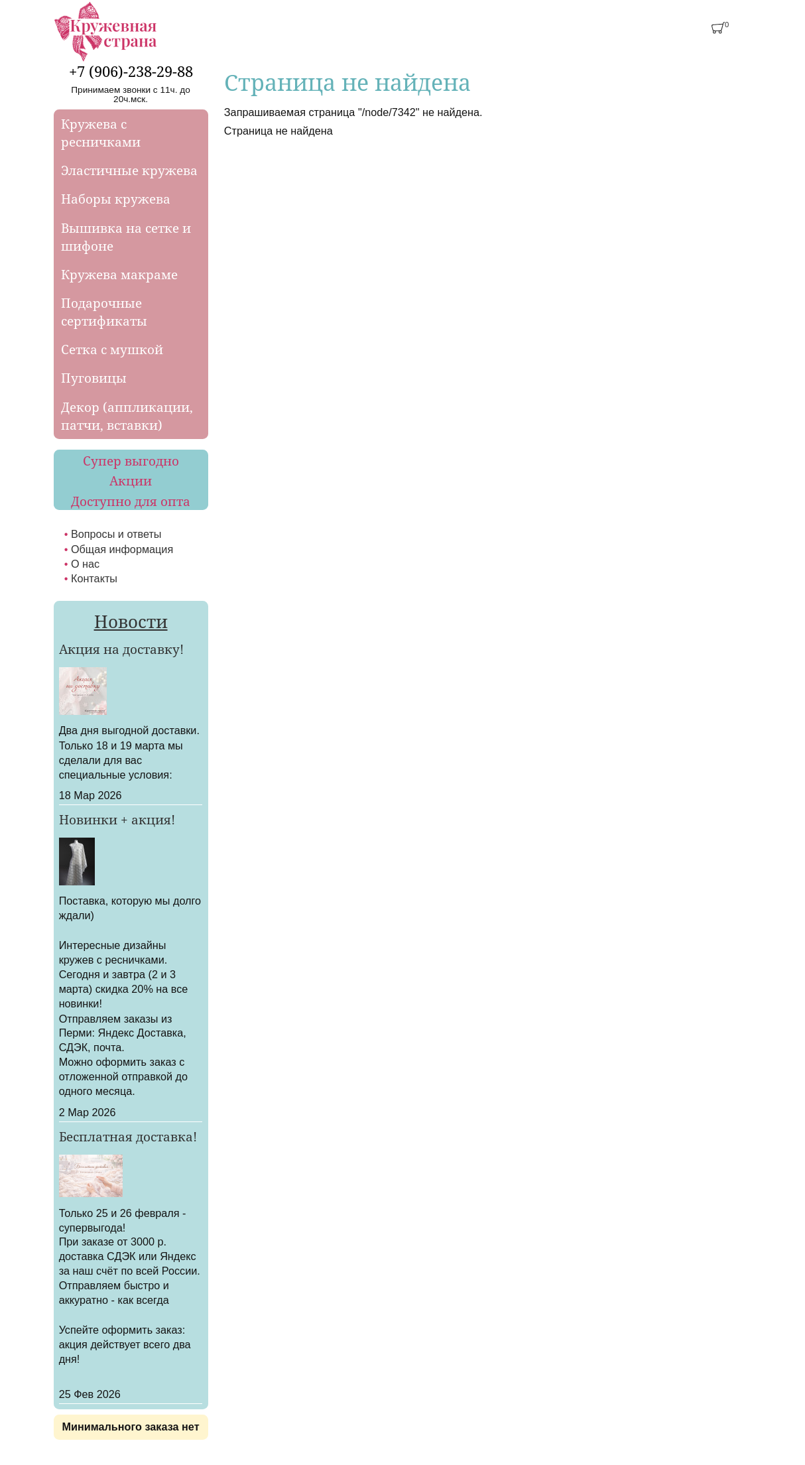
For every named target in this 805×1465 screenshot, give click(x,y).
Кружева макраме (119, 274)
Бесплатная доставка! (128, 1136)
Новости (131, 621)
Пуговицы (94, 378)
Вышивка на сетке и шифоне (126, 237)
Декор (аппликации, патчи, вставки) (127, 416)
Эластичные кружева (129, 170)
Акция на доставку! (121, 649)
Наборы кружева (115, 199)
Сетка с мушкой (112, 349)
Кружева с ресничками (101, 133)
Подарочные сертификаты (104, 312)
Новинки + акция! (117, 819)
